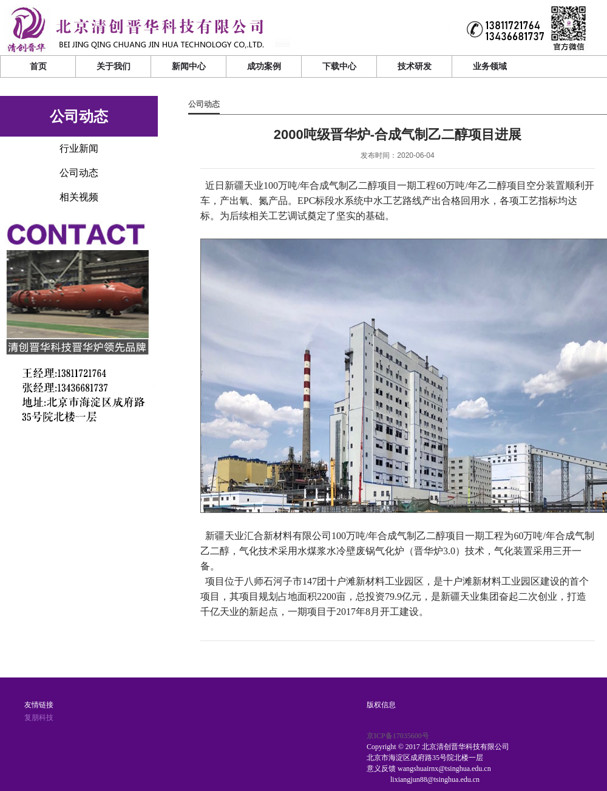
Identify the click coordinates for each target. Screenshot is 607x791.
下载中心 (339, 66)
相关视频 (78, 197)
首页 (38, 66)
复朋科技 (38, 717)
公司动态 (204, 104)
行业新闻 (78, 148)
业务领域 (490, 66)
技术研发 (415, 66)
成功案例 (264, 66)
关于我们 (114, 66)
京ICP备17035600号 (398, 736)
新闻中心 (189, 66)
